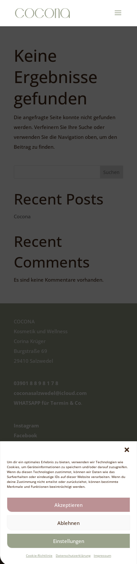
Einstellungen (68, 544)
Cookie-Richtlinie (39, 559)
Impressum (102, 559)
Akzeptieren (68, 508)
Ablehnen (68, 526)
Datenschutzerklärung (73, 559)
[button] (127, 453)
